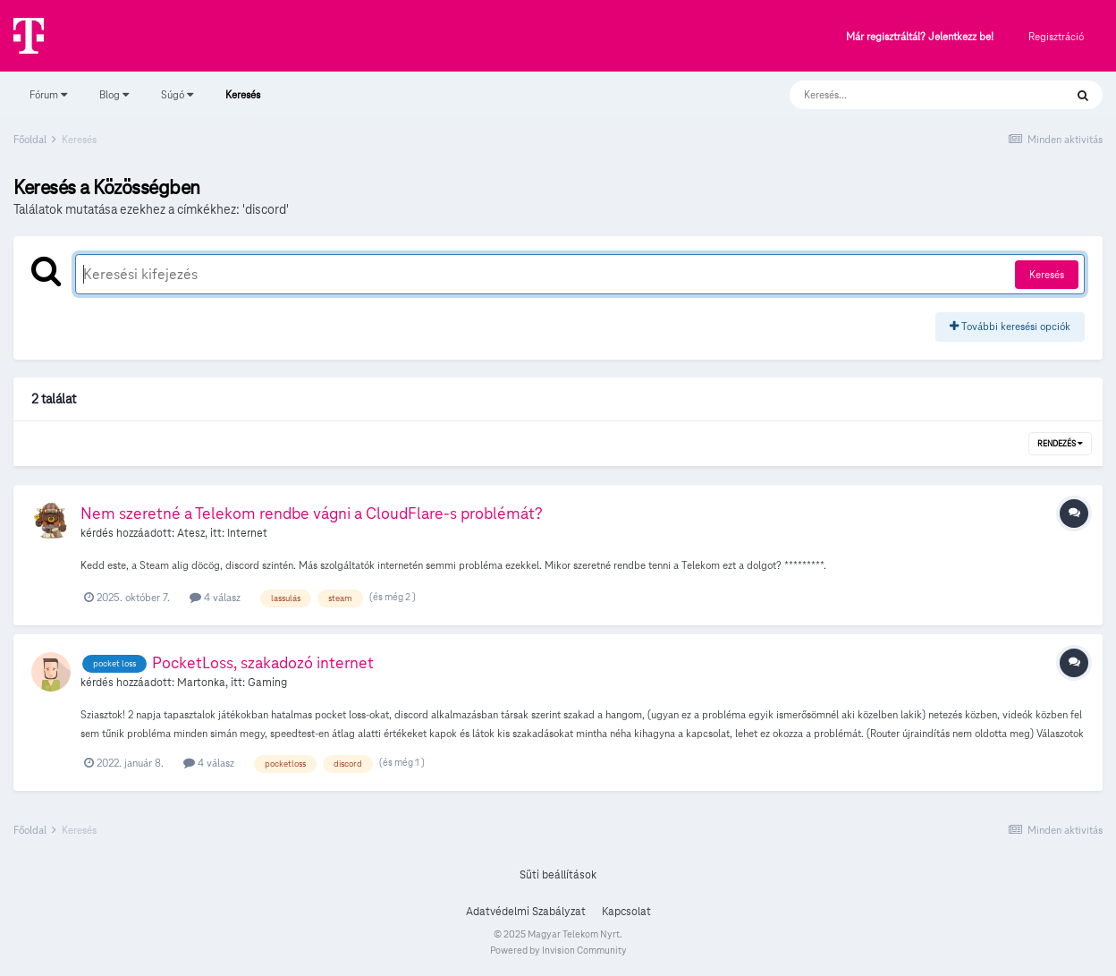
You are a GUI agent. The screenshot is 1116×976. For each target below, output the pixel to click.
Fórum (48, 94)
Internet (247, 533)
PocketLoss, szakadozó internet (263, 662)
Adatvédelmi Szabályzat (526, 911)
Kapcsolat (626, 911)
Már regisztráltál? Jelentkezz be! (919, 37)
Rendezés (1060, 443)
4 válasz (215, 597)
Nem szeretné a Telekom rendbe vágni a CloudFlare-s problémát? (311, 513)
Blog (114, 94)
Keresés (242, 103)
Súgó (177, 94)
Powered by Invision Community (558, 950)
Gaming (267, 682)
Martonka (201, 682)
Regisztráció (1056, 36)
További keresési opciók (1010, 326)
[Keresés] (909, 95)
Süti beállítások (558, 875)
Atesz (191, 533)
